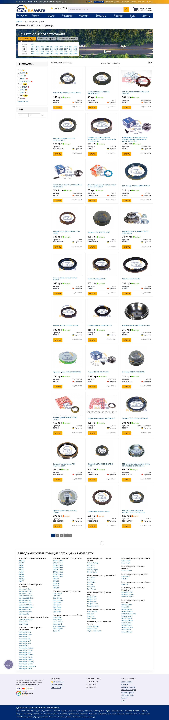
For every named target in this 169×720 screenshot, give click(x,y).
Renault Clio (125, 607)
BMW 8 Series (58, 576)
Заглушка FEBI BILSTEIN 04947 (99, 232)
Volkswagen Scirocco (26, 655)
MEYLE (23, 90)
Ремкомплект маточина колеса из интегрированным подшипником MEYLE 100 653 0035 (134, 139)
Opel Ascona (57, 593)
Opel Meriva (57, 605)
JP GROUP (24, 87)
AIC (21, 70)
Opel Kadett (57, 603)
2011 (37, 47)
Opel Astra (56, 596)
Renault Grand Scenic (128, 614)
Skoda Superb (58, 629)
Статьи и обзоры (127, 695)
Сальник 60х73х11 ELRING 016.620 (65, 325)
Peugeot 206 (91, 597)
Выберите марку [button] (46, 38)
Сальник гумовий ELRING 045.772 (100, 325)
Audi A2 (21, 567)
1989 (75, 53)
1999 (75, 51)
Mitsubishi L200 (126, 592)
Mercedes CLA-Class (26, 596)
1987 (66, 53)
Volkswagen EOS (25, 639)
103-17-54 (59, 8)
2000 (32, 49)
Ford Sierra (91, 587)
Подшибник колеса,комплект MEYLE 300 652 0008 (135, 232)
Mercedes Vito (24, 614)
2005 (56, 49)
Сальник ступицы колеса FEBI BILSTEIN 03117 (98, 93)
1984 (51, 53)
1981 (37, 53)
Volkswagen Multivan (26, 648)
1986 (61, 53)
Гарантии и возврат (128, 690)
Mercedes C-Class (25, 593)
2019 (75, 47)
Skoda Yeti (56, 631)
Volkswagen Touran (26, 664)
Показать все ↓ (23, 102)
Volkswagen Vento (25, 668)
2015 (56, 47)
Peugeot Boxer (92, 604)
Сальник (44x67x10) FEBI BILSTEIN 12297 (100, 465)
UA (90, 2)
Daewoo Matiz (126, 571)
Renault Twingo (126, 632)
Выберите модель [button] (68, 38)
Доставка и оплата (112, 2)
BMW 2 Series (58, 563)
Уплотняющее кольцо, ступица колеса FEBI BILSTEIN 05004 (102, 186)
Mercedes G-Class (25, 603)
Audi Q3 (21, 579)
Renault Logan (126, 623)
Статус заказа (126, 682)
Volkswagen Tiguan (25, 659)
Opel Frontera (58, 600)
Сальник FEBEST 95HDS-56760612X (135, 418)
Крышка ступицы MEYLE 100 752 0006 (67, 372)
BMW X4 (56, 583)
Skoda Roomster (59, 626)
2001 (37, 49)
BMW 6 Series (58, 572)
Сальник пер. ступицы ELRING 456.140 (67, 93)
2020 (32, 44)
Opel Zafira (57, 612)
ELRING (23, 73)
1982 (42, 53)
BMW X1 (56, 579)
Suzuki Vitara (23, 624)
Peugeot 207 (91, 599)
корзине (148, 8)
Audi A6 (21, 574)
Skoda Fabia (57, 617)
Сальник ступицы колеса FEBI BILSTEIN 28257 (64, 139)
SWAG (23, 93)
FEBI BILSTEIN (26, 81)
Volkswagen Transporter (27, 666)
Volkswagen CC (24, 636)
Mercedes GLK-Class (26, 607)
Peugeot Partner (93, 606)
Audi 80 (21, 563)
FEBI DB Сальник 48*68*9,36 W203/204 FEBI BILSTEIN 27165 (133, 511)
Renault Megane (127, 627)
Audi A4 (21, 572)
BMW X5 (56, 586)
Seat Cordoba (92, 611)
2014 (51, 47)
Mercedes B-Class (25, 591)
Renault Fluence (126, 611)
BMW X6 (56, 588)
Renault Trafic (126, 630)
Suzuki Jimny (23, 622)
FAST (23, 76)
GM (22, 84)
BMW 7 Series (58, 574)
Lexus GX (124, 584)
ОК (43, 115)
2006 (61, 49)
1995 (56, 51)
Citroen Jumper (92, 570)
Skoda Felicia (57, 620)
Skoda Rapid (57, 624)
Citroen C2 (91, 565)
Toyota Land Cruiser (94, 631)
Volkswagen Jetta (25, 643)
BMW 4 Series (58, 567)
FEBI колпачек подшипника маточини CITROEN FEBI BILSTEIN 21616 (136, 465)
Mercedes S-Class (25, 609)
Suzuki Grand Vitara (25, 620)
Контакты (141, 2)
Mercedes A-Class (25, 589)
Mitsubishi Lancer (127, 594)
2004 (51, 49)
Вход (149, 2)
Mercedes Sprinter (25, 612)
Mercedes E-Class (25, 600)
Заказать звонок (57, 685)
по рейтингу (67, 63)
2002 (42, 49)
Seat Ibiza (90, 614)
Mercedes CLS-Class (26, 598)
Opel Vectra (57, 607)
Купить (58, 107)
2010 (32, 47)
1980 (32, 53)
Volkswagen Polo (25, 652)
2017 (66, 47)
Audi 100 (22, 561)
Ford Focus (91, 580)
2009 (75, 49)
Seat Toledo (91, 618)
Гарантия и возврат (128, 2)
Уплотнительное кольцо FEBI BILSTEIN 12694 (64, 465)
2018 (70, 47)
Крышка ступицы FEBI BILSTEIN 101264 (64, 511)
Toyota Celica (92, 628)
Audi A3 (21, 570)
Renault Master (126, 625)
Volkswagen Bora (25, 632)
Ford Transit (91, 589)
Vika (21, 98)
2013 (47, 47)
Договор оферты (127, 692)
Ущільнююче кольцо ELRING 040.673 (101, 418)
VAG (23, 95)
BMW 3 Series (58, 565)
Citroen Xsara (92, 572)
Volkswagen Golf (25, 641)
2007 (66, 49)
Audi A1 (21, 565)
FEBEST (24, 78)
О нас (123, 701)
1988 (70, 53)
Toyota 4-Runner (93, 626)
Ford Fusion (91, 582)
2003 (47, 49)
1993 (47, 51)
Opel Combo (57, 598)
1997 (66, 51)
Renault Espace (126, 609)
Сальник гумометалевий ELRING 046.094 (65, 279)
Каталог (124, 698)
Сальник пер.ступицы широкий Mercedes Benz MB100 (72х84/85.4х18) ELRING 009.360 (102, 139)
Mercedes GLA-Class (26, 605)
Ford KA (90, 584)
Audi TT (21, 581)
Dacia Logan (125, 563)
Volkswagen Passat (25, 650)
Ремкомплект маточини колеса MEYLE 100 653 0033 (67, 186)
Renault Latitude (127, 620)
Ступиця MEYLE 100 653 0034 (98, 372)
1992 (42, 51)
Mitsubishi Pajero (127, 597)
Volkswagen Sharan (25, 657)
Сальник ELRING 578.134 (97, 279)
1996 (61, 51)
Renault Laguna (126, 618)
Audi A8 (21, 576)
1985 (56, 53)
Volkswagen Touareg (26, 661)
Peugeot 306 (91, 601)
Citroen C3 (91, 567)
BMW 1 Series (58, 561)
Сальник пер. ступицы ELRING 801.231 (136, 186)
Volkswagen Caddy (25, 634)
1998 (70, 51)
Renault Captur (126, 605)
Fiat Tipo (124, 579)
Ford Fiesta (91, 578)
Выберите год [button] (27, 38)
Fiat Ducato (125, 576)
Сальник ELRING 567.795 (131, 279)
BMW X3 (56, 581)
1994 (51, 51)
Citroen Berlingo (93, 563)
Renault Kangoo (127, 616)
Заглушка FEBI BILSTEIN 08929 (133, 372)
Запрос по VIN (98, 2)
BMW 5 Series (58, 570)
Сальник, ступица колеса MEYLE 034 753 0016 (135, 93)
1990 (32, 51)
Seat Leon (90, 616)
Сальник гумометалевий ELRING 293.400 (65, 418)
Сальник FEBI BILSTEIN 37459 (98, 511)
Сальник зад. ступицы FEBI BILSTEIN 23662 (66, 232)
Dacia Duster (126, 561)
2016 (61, 47)
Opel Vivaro (57, 609)
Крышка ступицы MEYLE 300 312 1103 (136, 325)
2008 (70, 49)
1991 (37, 51)
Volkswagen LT (24, 646)
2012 (42, 47)
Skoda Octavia (58, 622)
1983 (47, 53)
